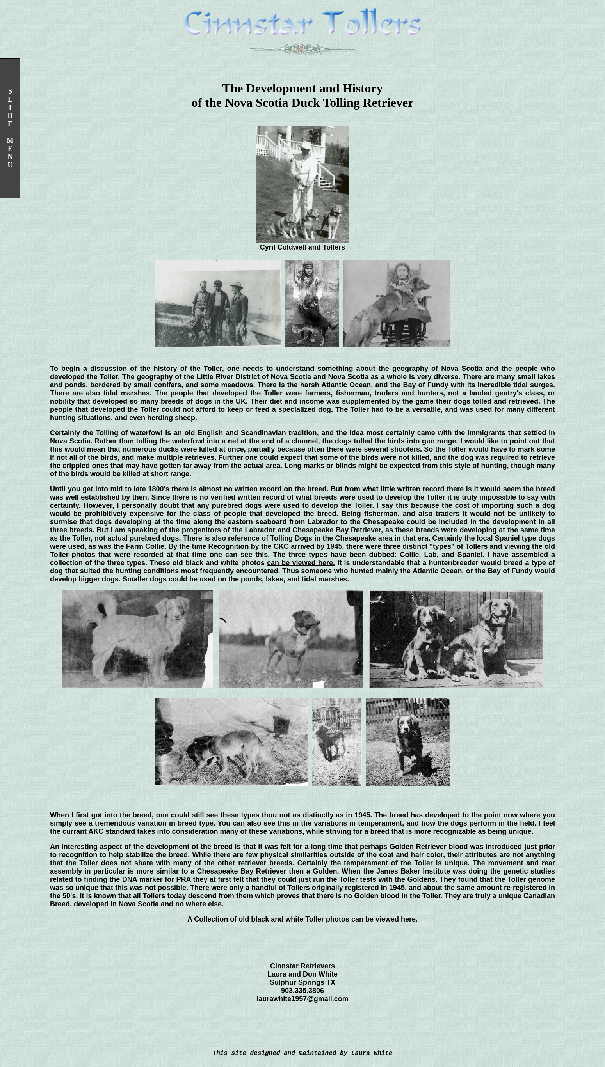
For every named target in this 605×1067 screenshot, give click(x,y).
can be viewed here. (301, 563)
